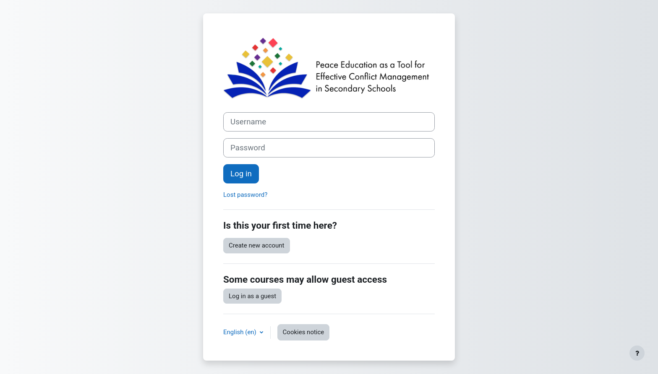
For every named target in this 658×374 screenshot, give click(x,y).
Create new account (257, 245)
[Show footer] (637, 353)
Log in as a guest (252, 296)
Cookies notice (303, 332)
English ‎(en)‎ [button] (240, 332)
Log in (241, 173)
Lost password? (245, 195)
